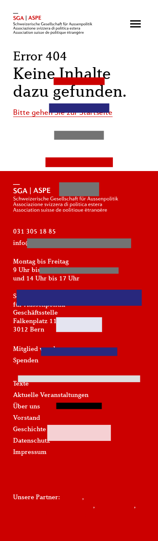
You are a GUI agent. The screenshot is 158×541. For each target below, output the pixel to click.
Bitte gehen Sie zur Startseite (62, 113)
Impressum (30, 452)
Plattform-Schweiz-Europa (53, 506)
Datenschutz (31, 441)
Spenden (25, 361)
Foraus (72, 497)
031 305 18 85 (34, 232)
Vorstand (26, 418)
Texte (21, 384)
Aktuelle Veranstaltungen (50, 395)
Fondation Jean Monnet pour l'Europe (69, 514)
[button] (135, 23)
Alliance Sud (115, 506)
